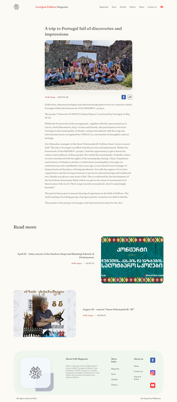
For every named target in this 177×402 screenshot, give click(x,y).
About (141, 7)
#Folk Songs (50, 97)
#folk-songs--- (77, 263)
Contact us (152, 7)
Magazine (115, 369)
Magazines (103, 7)
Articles (123, 7)
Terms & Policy (137, 378)
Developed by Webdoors (151, 398)
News (114, 7)
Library (132, 7)
